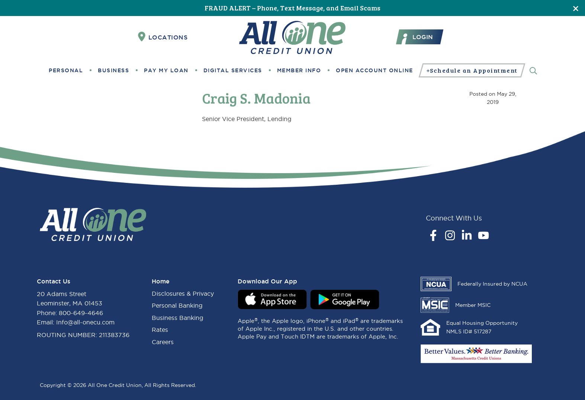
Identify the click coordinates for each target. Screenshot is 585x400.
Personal (66, 70)
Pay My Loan (166, 70)
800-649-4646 (81, 312)
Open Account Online (374, 70)
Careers (163, 342)
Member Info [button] (299, 70)
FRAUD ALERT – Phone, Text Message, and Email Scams (292, 7)
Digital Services (232, 70)
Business (113, 70)
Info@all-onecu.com (85, 322)
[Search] (533, 70)
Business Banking (177, 317)
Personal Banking (177, 305)
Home (161, 281)
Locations (163, 36)
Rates (160, 329)
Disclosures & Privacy (183, 293)
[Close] (576, 8)
